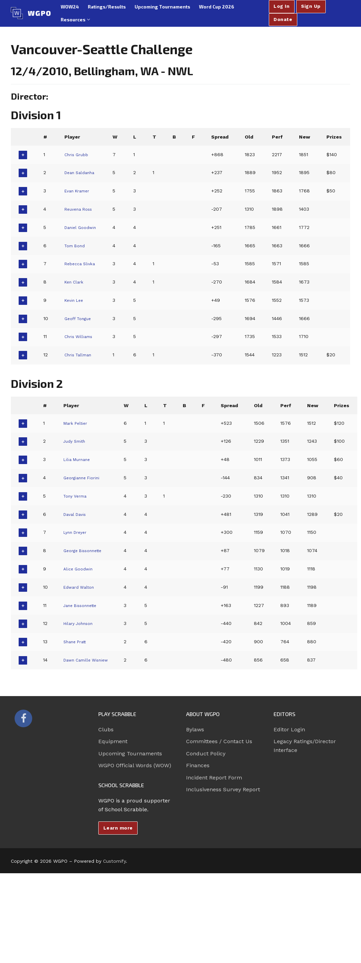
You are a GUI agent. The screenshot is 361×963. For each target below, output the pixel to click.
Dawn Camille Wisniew (90, 660)
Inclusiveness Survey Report (223, 789)
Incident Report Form (214, 777)
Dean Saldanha (81, 172)
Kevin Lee (75, 300)
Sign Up (311, 6)
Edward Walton (81, 587)
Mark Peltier (77, 423)
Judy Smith (76, 441)
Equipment (112, 741)
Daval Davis (76, 514)
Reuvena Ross (80, 209)
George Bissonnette (86, 550)
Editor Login (289, 729)
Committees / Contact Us (219, 741)
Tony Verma (77, 496)
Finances (197, 765)
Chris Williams (80, 336)
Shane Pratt (77, 641)
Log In (281, 6)
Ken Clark (75, 282)
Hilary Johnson (81, 623)
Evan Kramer (79, 190)
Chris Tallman (80, 354)
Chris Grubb (78, 154)
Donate (283, 19)
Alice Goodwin (80, 568)
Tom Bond (76, 245)
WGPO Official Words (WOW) (134, 765)
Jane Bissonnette (83, 605)
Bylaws (195, 729)
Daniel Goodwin (82, 227)
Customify (114, 861)
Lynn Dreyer (77, 532)
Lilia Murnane (79, 459)
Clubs (106, 729)
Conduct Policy (205, 753)
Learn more (118, 828)
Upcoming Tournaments (130, 753)
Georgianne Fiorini (84, 477)
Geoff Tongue (79, 318)
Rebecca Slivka (81, 263)
